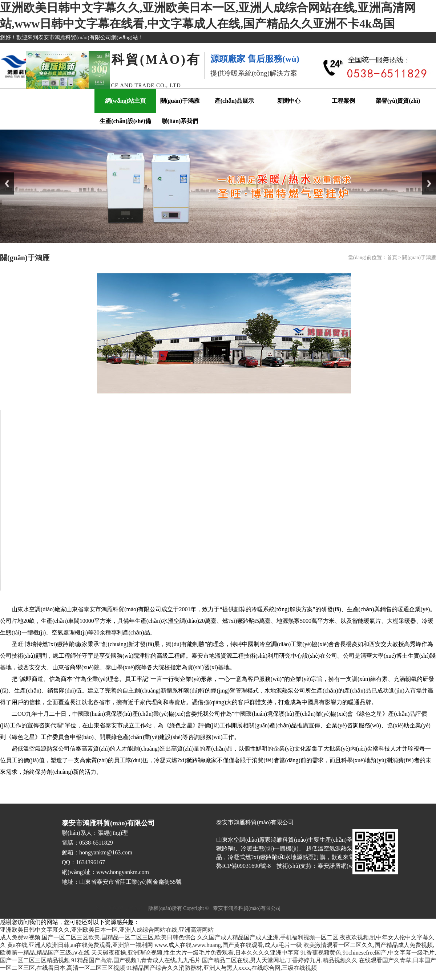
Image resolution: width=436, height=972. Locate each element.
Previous (7, 183)
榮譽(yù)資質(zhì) (398, 101)
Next (429, 183)
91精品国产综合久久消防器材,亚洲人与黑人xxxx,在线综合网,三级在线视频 (221, 968)
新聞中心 (288, 101)
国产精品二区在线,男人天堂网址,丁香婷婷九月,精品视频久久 (280, 960)
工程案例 (343, 101)
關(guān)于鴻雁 (179, 101)
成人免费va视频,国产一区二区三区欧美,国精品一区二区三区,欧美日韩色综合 (98, 937)
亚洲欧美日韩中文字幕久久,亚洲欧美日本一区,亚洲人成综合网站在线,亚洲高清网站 (107, 930)
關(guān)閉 (117, 54)
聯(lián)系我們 (180, 121)
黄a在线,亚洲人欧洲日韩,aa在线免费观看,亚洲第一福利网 (80, 945)
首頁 (392, 257)
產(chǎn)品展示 (234, 101)
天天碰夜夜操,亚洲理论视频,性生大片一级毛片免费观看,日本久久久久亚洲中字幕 (195, 952)
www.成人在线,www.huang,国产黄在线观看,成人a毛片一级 (228, 945)
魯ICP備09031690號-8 (119, 908)
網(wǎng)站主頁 (125, 101)
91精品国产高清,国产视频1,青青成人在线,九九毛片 (136, 960)
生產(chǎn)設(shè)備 (125, 121)
